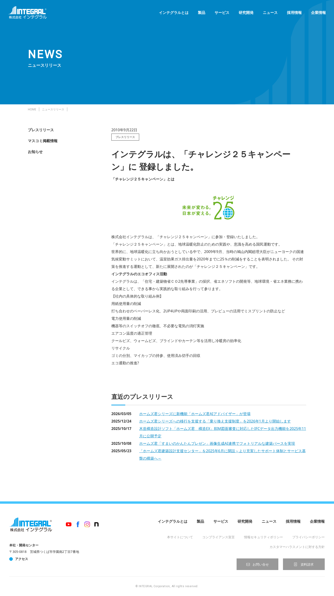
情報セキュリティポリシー (263, 537)
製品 (200, 13)
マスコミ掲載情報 (43, 140)
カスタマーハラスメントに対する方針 (297, 547)
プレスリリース (41, 129)
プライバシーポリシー (308, 537)
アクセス (21, 559)
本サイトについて (180, 537)
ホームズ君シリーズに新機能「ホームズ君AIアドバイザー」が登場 (194, 413)
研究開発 (245, 13)
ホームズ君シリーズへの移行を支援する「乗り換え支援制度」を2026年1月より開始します (215, 421)
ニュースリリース (53, 109)
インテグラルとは (172, 13)
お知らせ (35, 151)
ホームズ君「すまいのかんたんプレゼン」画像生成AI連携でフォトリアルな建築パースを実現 (217, 443)
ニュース (269, 13)
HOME (32, 109)
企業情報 (317, 13)
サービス (220, 13)
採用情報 (293, 13)
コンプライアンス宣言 (218, 537)
